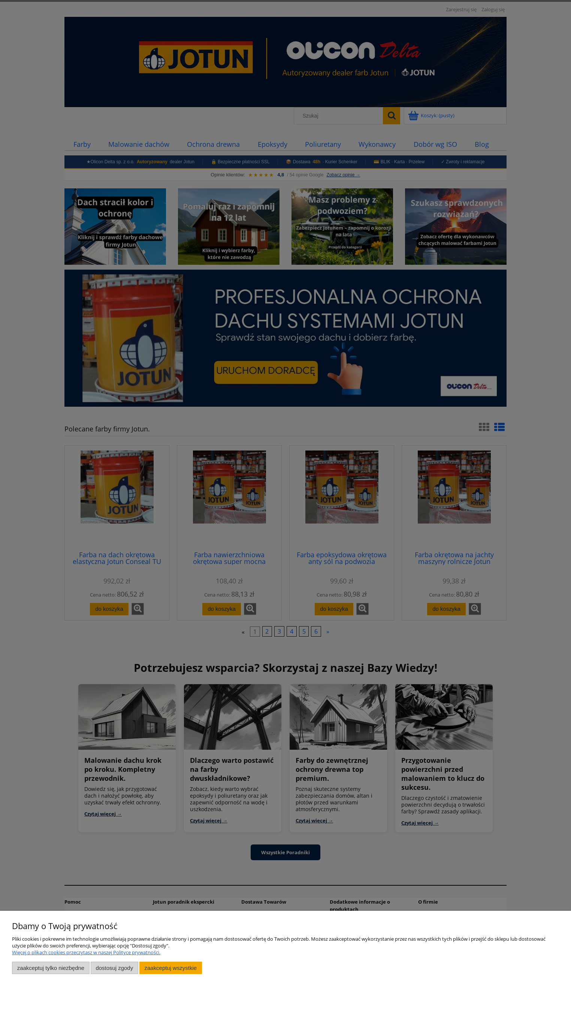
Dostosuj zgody (114, 968)
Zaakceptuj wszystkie (171, 968)
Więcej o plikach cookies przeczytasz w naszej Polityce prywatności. (86, 952)
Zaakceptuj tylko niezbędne (50, 968)
